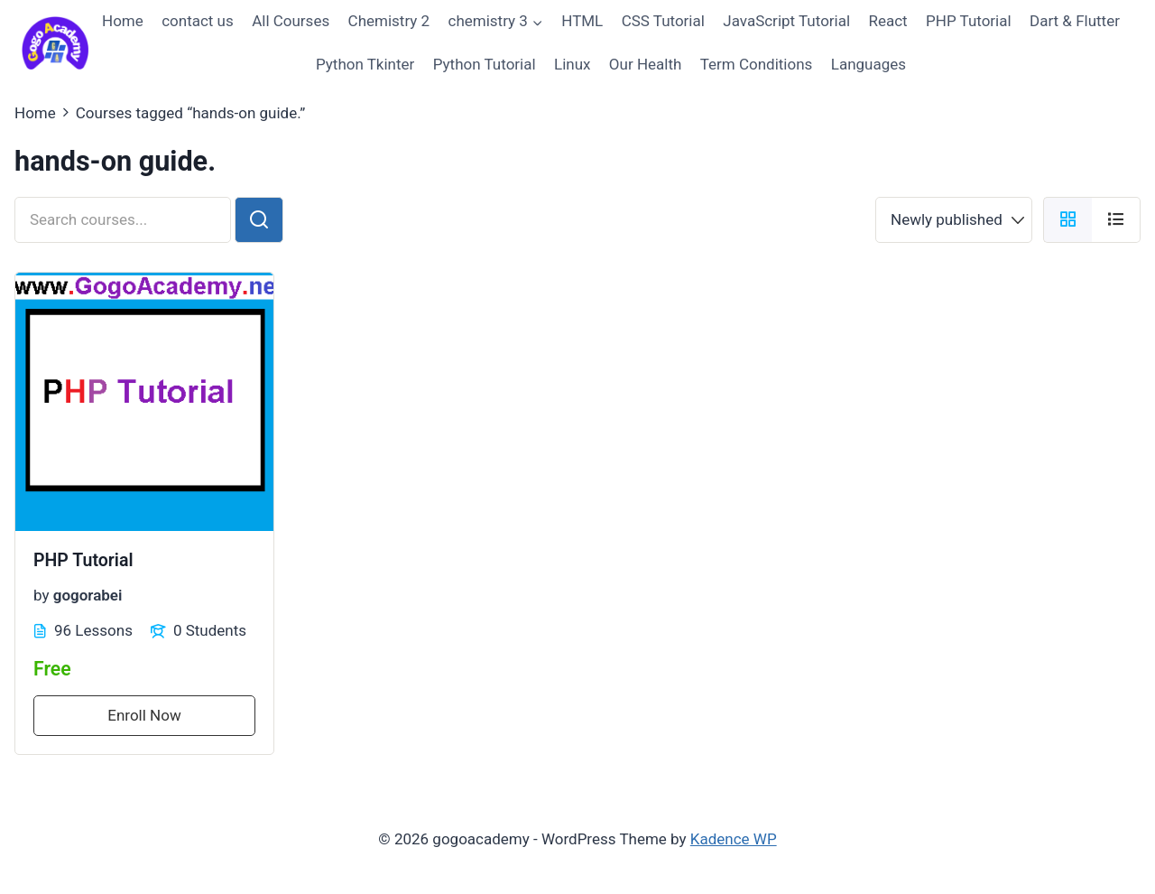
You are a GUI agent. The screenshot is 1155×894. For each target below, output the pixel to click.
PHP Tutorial (969, 21)
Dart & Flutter (1075, 21)
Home (122, 21)
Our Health (645, 64)
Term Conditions (756, 64)
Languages (868, 64)
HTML (582, 21)
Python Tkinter (365, 64)
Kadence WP (733, 839)
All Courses (290, 21)
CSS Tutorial (663, 21)
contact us (198, 21)
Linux (572, 64)
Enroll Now (143, 715)
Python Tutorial (484, 64)
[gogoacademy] (55, 43)
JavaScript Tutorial (786, 21)
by (41, 595)
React (887, 21)
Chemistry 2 (389, 21)
